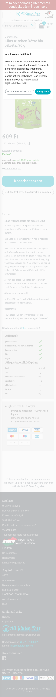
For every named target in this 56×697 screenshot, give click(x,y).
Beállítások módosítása (19, 91)
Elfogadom (43, 91)
